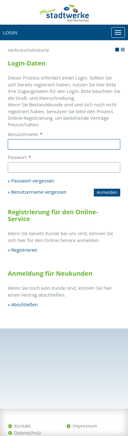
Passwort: (19, 157)
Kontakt (22, 426)
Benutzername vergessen (38, 192)
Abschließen (24, 304)
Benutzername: (25, 134)
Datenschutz (27, 432)
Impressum (84, 426)
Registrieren (24, 250)
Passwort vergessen (32, 180)
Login (10, 32)
